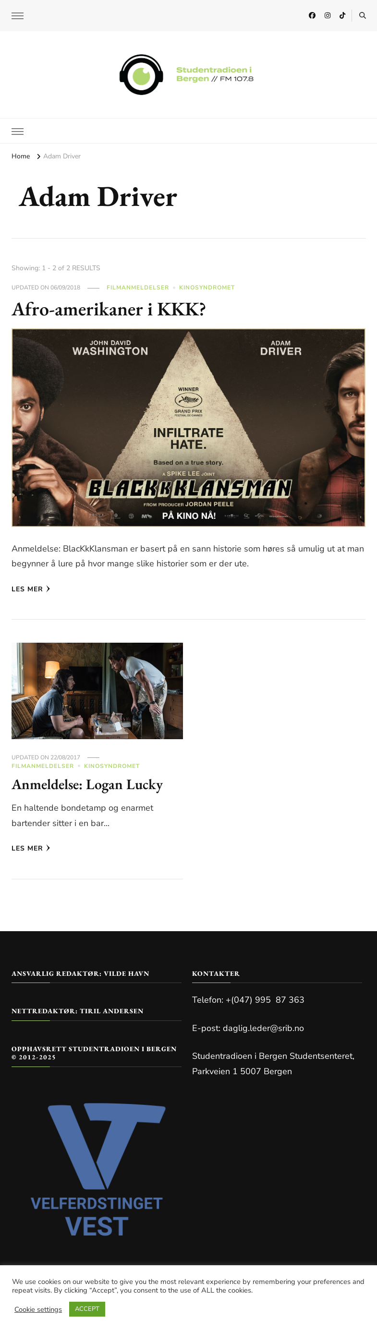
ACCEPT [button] (87, 1309)
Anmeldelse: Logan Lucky (87, 784)
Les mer (31, 589)
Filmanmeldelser (138, 287)
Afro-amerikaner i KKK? (109, 308)
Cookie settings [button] (38, 1309)
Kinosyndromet (207, 287)
